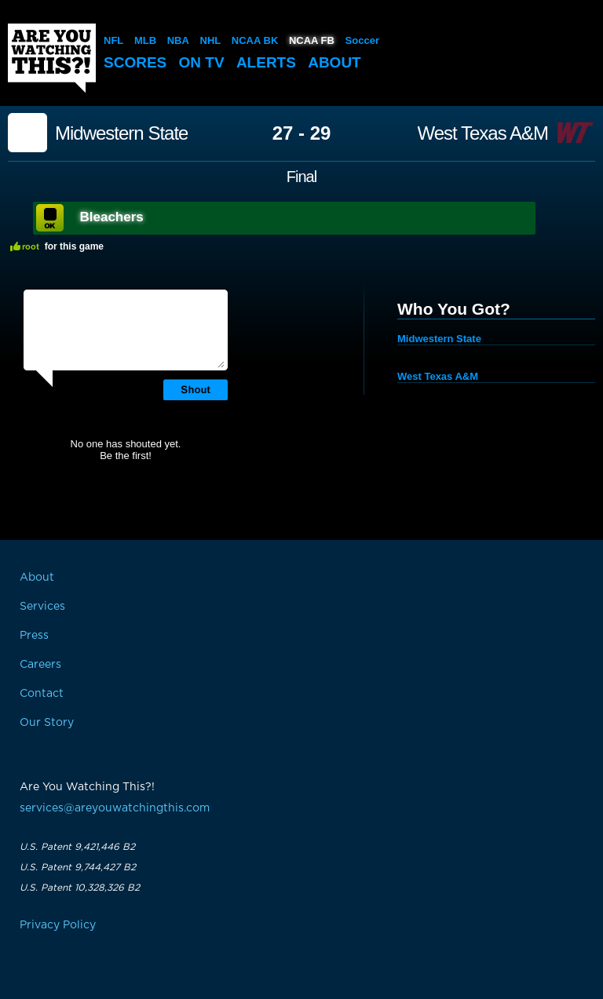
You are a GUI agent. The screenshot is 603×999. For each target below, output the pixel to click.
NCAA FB (311, 40)
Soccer (362, 40)
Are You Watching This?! (52, 58)
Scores (135, 62)
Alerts (266, 62)
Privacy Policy (58, 925)
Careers (40, 664)
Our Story (47, 722)
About (334, 62)
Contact (42, 693)
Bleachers (112, 217)
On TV (202, 62)
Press (34, 635)
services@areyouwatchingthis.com (115, 808)
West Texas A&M (483, 133)
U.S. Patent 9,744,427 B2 (78, 867)
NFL (113, 40)
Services (42, 606)
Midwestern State (121, 133)
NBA (178, 40)
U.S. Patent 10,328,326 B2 (80, 887)
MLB (145, 40)
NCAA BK (255, 40)
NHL (210, 40)
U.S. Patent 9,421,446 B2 (77, 846)
